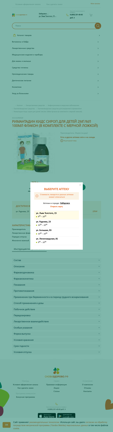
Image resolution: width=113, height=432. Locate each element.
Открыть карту (56, 207)
